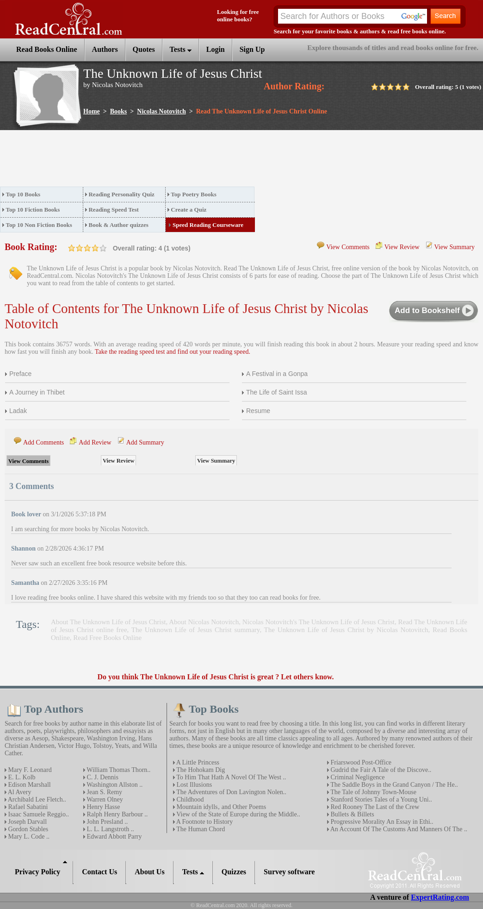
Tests (181, 49)
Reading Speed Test (113, 209)
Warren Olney (104, 799)
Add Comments (43, 442)
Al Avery (18, 792)
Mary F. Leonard (29, 769)
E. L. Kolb (21, 777)
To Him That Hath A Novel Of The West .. (230, 777)
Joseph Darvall (26, 821)
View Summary (454, 247)
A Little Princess (197, 762)
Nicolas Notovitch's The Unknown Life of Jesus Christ (318, 622)
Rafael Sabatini (27, 806)
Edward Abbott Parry (113, 836)
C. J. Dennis (101, 777)
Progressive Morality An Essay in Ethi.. (381, 821)
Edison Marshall (28, 784)
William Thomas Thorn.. (117, 769)
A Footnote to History (204, 821)
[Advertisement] (168, 161)
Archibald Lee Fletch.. (36, 799)
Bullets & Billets (351, 814)
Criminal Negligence (357, 777)
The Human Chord (200, 829)
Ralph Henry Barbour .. (116, 814)
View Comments (348, 247)
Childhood (189, 799)
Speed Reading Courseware (208, 224)
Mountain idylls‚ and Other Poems (220, 806)
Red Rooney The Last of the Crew (374, 806)
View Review (402, 247)
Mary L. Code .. (28, 836)
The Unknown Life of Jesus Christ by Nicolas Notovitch (346, 629)
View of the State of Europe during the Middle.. (237, 814)
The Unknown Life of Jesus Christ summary (195, 629)
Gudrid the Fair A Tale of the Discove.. (380, 769)
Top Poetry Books (193, 194)
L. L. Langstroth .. (109, 829)
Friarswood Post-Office (360, 762)
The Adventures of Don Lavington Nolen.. (230, 792)
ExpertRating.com (440, 897)
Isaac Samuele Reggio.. (37, 814)
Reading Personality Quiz (121, 194)
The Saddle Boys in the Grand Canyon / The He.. (393, 784)
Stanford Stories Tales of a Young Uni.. (380, 799)
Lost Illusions (193, 784)
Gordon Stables (27, 829)
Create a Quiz (188, 209)
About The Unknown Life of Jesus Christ (108, 622)
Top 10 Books (23, 194)
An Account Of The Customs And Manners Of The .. (398, 829)
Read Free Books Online (107, 637)
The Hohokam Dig (200, 769)
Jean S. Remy (103, 792)
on (71, 247)
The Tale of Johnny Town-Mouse (372, 792)
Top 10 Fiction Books (33, 209)
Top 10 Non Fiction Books (39, 224)
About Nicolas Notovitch (204, 622)
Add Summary (145, 442)
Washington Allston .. (113, 784)
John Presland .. (106, 821)
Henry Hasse (102, 806)
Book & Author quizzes (118, 224)
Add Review (95, 442)
